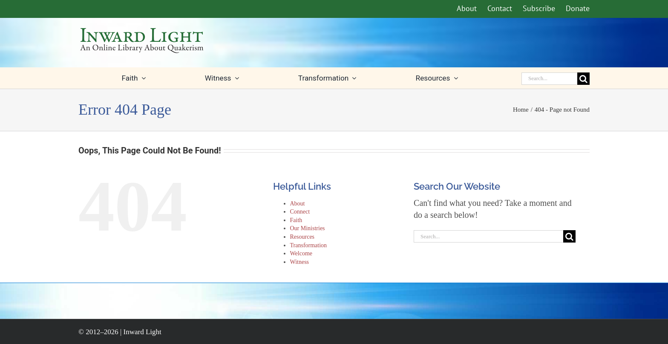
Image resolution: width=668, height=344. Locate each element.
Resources (302, 237)
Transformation (308, 245)
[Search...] (549, 78)
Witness (299, 262)
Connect (300, 211)
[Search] (583, 78)
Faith (296, 220)
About (297, 203)
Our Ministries (307, 228)
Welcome (301, 253)
